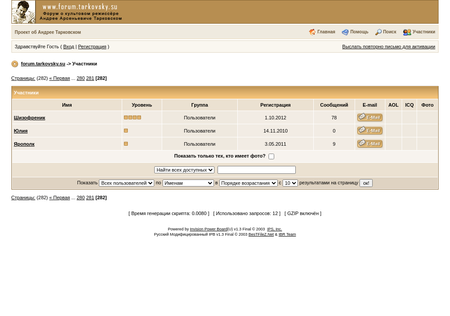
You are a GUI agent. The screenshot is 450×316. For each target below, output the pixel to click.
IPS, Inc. (274, 229)
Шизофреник (29, 117)
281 (90, 78)
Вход (68, 46)
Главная (326, 31)
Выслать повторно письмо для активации (388, 46)
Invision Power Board (208, 229)
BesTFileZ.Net (261, 234)
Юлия (21, 130)
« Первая (59, 78)
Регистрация (92, 46)
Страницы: (23, 78)
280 (81, 78)
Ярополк (24, 144)
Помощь (359, 31)
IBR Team (287, 234)
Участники (424, 31)
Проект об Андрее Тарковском (48, 32)
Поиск (389, 31)
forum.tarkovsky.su (43, 63)
